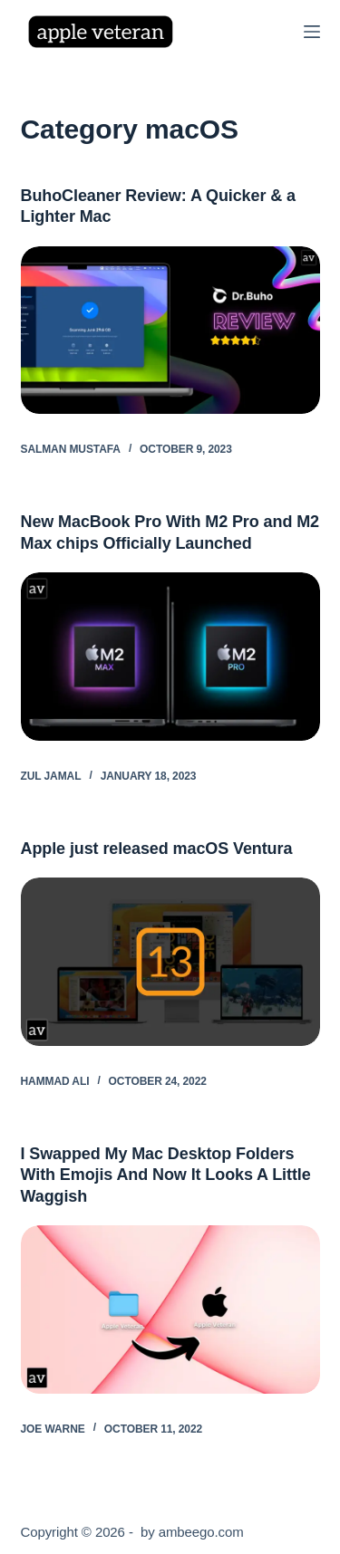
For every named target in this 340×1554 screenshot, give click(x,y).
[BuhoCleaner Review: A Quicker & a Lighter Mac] (170, 330)
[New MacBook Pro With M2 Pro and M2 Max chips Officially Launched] (170, 656)
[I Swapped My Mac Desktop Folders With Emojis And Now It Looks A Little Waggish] (170, 1309)
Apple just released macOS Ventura (157, 848)
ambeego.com (201, 1532)
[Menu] (312, 32)
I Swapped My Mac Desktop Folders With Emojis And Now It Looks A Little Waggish (166, 1175)
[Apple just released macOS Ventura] (170, 962)
